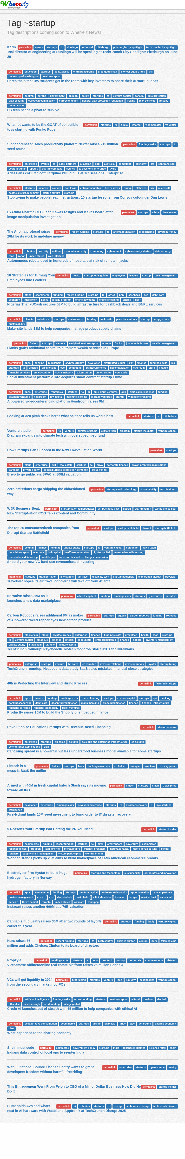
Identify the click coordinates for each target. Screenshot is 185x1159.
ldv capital (56, 396)
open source (157, 1067)
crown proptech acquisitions (149, 465)
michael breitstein (95, 848)
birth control (105, 940)
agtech (122, 615)
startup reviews (167, 727)
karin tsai (87, 47)
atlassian (85, 163)
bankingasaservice (20, 703)
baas (81, 766)
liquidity (131, 979)
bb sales (73, 664)
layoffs (152, 664)
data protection (157, 95)
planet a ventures (126, 319)
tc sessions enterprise (92, 168)
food (11, 256)
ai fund (135, 999)
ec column (137, 741)
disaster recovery (136, 805)
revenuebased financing (23, 557)
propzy (120, 960)
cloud (28, 465)
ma (173, 362)
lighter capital (101, 552)
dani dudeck (64, 897)
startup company (52, 168)
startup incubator (144, 430)
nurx (154, 940)
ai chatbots (67, 576)
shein (173, 1047)
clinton (143, 940)
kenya (44, 299)
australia (109, 163)
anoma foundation (124, 231)
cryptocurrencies (96, 367)
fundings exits (147, 144)
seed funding (51, 1004)
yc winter (170, 124)
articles (33, 367)
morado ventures (101, 396)
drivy (122, 1023)
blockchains (146, 231)
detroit (127, 508)
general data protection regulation (102, 100)
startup (146, 275)
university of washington (24, 76)
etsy (132, 1023)
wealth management (164, 343)
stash (155, 785)
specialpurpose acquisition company (66, 469)
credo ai (148, 999)
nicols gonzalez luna (144, 848)
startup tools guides (96, 275)
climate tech (108, 430)
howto (76, 275)
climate (29, 319)
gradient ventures (19, 396)
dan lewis (70, 188)
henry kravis (112, 188)
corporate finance (117, 465)
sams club (166, 897)
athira (155, 212)
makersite (106, 319)
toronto (46, 902)
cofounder (132, 547)
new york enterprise (90, 805)
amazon (43, 188)
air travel (83, 576)
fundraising (79, 979)
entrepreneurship (83, 71)
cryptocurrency (167, 231)
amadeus (42, 639)
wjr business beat (108, 508)
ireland (131, 100)
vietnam (171, 960)
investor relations (110, 664)
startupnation (143, 508)
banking (39, 362)
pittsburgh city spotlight (127, 47)
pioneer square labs (133, 71)
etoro (152, 367)
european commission (41, 100)
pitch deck (170, 416)
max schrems (147, 100)
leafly (151, 921)
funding (58, 294)
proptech (107, 960)
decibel (161, 999)
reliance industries (134, 1047)
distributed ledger (114, 362)
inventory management (159, 639)
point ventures (70, 707)
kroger (133, 897)
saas (155, 635)
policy (85, 95)
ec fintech (120, 766)
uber (138, 299)
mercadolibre (72, 848)
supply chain (161, 319)
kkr (152, 188)
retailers (14, 853)
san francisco (166, 163)
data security (16, 100)
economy (140, 163)
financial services (19, 372)
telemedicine (168, 940)
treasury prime (167, 766)
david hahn (82, 897)
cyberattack (114, 251)
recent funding (80, 231)
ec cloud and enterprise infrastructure (104, 741)
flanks (118, 343)
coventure (132, 843)
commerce (62, 1047)
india (116, 1047)
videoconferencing (139, 396)
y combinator (153, 124)
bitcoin (69, 639)
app (123, 391)
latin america (52, 848)
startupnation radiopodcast (77, 508)
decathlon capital (19, 552)
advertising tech (87, 596)
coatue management (21, 897)
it (151, 805)
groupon (35, 848)
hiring (127, 188)
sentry (172, 1067)
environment (75, 319)
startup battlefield (128, 528)
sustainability (17, 324)
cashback (134, 294)
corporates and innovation (160, 873)
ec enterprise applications (24, 746)
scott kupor (48, 557)
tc (62, 47)
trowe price (169, 785)
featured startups (166, 683)
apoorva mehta (140, 892)
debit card (158, 294)
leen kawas (169, 212)
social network (64, 372)
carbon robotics (139, 615)
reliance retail (157, 1047)
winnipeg (93, 902)
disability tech (100, 576)
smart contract (42, 372)
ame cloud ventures (106, 391)
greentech (131, 635)
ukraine (50, 644)
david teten (149, 547)
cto (51, 897)
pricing (127, 299)
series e (13, 902)
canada (139, 95)
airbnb (96, 1023)
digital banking (90, 703)
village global (72, 1004)
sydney (70, 168)
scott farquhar (17, 168)
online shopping (109, 299)
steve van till (99, 469)
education (31, 71)
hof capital (54, 552)
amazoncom (114, 843)
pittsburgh (103, 47)
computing (125, 163)
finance (141, 362)
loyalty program (61, 299)
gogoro (137, 639)
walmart (79, 902)
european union (68, 100)
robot (21, 256)
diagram (125, 430)
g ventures (155, 596)
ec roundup (84, 639)
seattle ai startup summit (24, 192)
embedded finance (114, 703)
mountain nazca (118, 848)
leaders (133, 275)
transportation (47, 576)
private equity (31, 469)
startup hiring (168, 664)
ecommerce (42, 294)
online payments (85, 299)
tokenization (84, 372)
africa (28, 294)
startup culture (51, 192)
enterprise (31, 163)
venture (60, 343)
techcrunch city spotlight (161, 47)
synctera (149, 766)
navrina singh (32, 1004)
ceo (146, 294)
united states (16, 105)
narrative (170, 596)
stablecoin (35, 644)
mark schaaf (148, 897)
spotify (34, 168)
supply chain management (38, 853)
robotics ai (43, 319)
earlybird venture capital (83, 343)
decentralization (119, 367)
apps (28, 362)
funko (124, 124)
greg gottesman (107, 71)
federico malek (17, 848)
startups (52, 47)
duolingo (72, 47)
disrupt (147, 528)
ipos (119, 979)
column (29, 95)
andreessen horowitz (114, 892)
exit (131, 362)
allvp (100, 843)
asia (95, 960)
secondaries (147, 979)
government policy (84, 1047)
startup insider (167, 829)
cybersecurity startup (138, 251)
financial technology (46, 707)
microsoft (164, 188)
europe (42, 95)
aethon (56, 251)
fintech (34, 343)
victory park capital (69, 853)
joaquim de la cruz (137, 343)
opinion (73, 95)
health (145, 635)
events (39, 47)
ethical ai (14, 1004)
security (43, 251)
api (155, 698)
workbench (15, 809)
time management (165, 275)
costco (41, 897)
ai (89, 391)
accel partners (67, 163)
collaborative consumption (41, 1023)
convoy (56, 188)
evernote (38, 552)
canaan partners (162, 892)
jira (152, 163)
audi (97, 163)
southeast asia (154, 960)
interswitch (30, 299)
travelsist (170, 576)
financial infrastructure (155, 703)
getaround (145, 1023)
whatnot (136, 124)
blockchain (54, 362)
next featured (168, 489)
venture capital (51, 76)
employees (118, 275)
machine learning (76, 396)
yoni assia (121, 372)
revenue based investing (129, 552)
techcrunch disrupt (149, 576)
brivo (100, 465)
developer (94, 362)
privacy (163, 100)
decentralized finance (64, 703)
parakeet (14, 469)
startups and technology (121, 489)
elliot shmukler (102, 897)
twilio (113, 168)
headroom (40, 396)
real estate (66, 465)
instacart (120, 897)
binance (56, 639)
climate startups (87, 430)
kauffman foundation (77, 552)
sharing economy (165, 1023)
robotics (29, 251)
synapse (135, 766)
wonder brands (94, 853)
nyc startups (163, 805)
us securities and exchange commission (83, 557)
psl (150, 71)
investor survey (134, 664)
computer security (75, 251)
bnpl (121, 294)
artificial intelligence (142, 391)
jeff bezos (140, 188)
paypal (165, 848)
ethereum (139, 367)
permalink (25, 47)
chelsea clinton (126, 940)
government (57, 95)
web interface (56, 256)
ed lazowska (61, 71)
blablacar (110, 1023)
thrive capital (30, 902)
